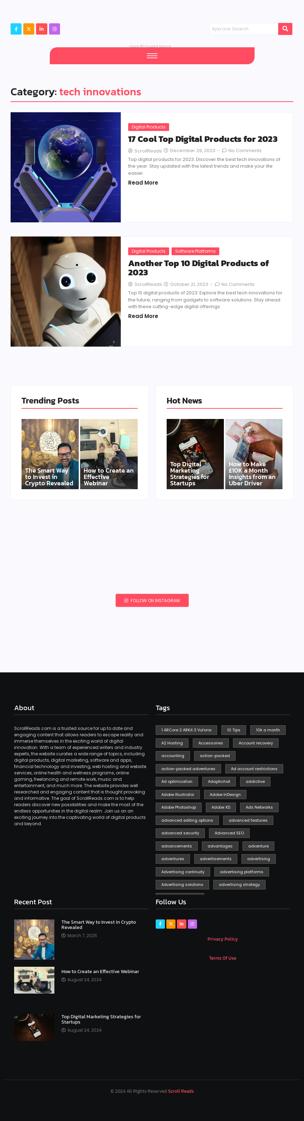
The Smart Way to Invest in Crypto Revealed (49, 476)
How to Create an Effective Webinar (109, 476)
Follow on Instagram (152, 601)
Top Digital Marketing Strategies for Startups (189, 473)
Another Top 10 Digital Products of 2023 (198, 268)
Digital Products (149, 127)
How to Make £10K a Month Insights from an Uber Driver (252, 473)
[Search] (243, 29)
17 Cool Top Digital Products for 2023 (203, 139)
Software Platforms (195, 251)
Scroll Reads (181, 1091)
